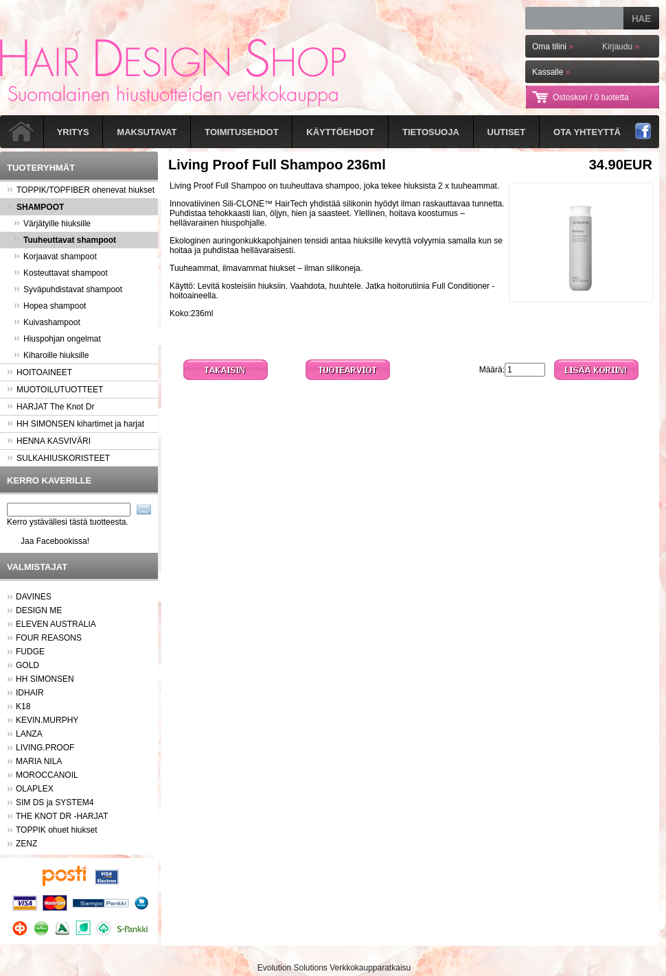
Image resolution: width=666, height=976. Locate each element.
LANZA (29, 734)
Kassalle (551, 72)
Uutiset (506, 132)
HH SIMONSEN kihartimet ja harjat (75, 424)
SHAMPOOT (35, 207)
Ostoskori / (591, 97)
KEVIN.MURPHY (47, 720)
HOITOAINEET (39, 372)
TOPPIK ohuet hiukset (56, 830)
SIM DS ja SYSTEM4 (54, 802)
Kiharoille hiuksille (51, 355)
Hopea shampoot (50, 306)
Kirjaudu (620, 46)
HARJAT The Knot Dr (50, 407)
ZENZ (26, 843)
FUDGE (30, 651)
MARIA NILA (39, 761)
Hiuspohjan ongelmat (57, 339)
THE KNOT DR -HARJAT (62, 816)
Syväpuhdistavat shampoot (68, 289)
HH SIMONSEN (45, 679)
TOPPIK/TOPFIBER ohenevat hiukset (80, 190)
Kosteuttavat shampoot (61, 273)
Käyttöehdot (340, 132)
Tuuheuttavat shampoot (65, 240)
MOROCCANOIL (47, 775)
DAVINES (33, 597)
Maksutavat (146, 132)
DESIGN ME (39, 610)
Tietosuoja (430, 132)
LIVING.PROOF (45, 747)
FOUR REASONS (49, 638)
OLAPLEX (35, 789)
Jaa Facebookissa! (55, 541)
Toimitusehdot (241, 132)
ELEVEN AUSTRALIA (56, 624)
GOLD (27, 665)
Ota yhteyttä (587, 132)
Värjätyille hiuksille (52, 223)
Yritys (73, 132)
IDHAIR (30, 693)
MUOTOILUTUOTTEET (55, 389)
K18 (23, 706)
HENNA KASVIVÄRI (49, 441)
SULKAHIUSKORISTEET (58, 458)
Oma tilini (552, 46)
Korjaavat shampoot (55, 256)
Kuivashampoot (47, 322)
